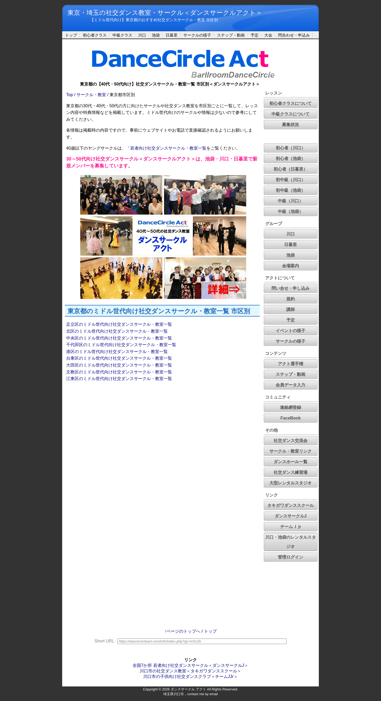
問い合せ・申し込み (290, 288)
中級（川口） (290, 201)
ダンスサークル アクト (188, 689)
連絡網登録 (290, 407)
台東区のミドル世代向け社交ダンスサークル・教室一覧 (119, 358)
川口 (142, 35)
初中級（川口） (290, 179)
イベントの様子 (290, 330)
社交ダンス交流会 (290, 440)
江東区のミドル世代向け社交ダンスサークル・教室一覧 (119, 378)
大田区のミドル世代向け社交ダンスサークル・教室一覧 (119, 365)
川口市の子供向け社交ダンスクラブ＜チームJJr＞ (190, 676)
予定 (254, 35)
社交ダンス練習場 (290, 472)
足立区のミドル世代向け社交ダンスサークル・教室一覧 (119, 324)
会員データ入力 (290, 385)
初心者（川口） (290, 148)
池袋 (156, 35)
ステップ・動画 (231, 35)
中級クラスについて (290, 114)
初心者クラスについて (290, 103)
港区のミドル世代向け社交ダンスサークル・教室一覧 (117, 351)
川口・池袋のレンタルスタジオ (290, 542)
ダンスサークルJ (291, 516)
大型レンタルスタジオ (290, 483)
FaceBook (290, 418)
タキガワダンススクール (290, 505)
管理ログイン (290, 557)
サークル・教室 (91, 94)
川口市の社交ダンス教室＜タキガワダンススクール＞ (190, 671)
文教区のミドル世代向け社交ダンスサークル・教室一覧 (119, 372)
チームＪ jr (290, 526)
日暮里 (172, 35)
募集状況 (290, 124)
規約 (290, 299)
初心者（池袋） (290, 158)
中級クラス (122, 35)
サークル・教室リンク (290, 451)
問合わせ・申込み (294, 35)
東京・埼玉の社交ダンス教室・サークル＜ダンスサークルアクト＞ (164, 12)
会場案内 (290, 266)
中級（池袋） (290, 211)
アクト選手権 (290, 363)
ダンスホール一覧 (290, 461)
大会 (268, 35)
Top (69, 94)
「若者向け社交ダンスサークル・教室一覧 (166, 148)
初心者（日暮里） (290, 169)
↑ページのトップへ (182, 631)
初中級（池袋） (290, 190)
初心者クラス (95, 35)
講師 (290, 309)
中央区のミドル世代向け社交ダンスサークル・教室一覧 (119, 338)
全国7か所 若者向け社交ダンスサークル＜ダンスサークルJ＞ (190, 665)
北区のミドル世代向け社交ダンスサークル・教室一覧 (117, 331)
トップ (71, 35)
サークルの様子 (197, 35)
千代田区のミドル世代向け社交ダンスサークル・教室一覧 (121, 344)
